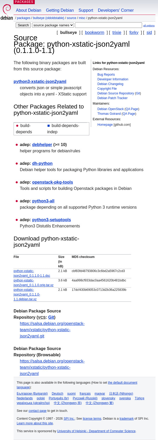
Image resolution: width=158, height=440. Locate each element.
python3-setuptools (51, 220)
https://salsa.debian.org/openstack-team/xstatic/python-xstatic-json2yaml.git (52, 329)
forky (133, 32)
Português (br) (59, 398)
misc (82, 18)
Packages (23, 18)
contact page (37, 411)
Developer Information (112, 79)
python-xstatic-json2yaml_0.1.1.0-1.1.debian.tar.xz (27, 294)
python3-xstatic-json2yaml (40, 81)
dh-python (42, 163)
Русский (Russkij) (85, 398)
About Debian (28, 10)
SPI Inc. (69, 418)
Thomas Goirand (109, 114)
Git (138, 93)
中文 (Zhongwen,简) (68, 403)
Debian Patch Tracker (112, 98)
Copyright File (107, 89)
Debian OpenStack (110, 109)
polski (41, 398)
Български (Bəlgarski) (32, 393)
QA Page (132, 109)
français (85, 393)
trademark (127, 418)
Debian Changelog (110, 84)
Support (86, 10)
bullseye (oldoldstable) (48, 18)
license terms (92, 418)
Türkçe (139, 398)
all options (149, 25)
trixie (117, 32)
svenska (125, 398)
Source (71, 18)
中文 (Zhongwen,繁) (100, 403)
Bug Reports (106, 74)
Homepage (105, 124)
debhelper (42, 144)
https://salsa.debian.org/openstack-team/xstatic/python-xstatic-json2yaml (52, 367)
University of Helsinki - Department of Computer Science (96, 431)
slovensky (108, 398)
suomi (71, 393)
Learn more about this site (35, 423)
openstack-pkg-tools (52, 182)
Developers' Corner (116, 10)
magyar (100, 393)
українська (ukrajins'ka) (33, 403)
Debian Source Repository (115, 93)
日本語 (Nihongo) (121, 393)
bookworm (94, 32)
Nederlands (25, 398)
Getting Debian (60, 10)
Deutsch (57, 393)
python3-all (43, 201)
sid (149, 32)
